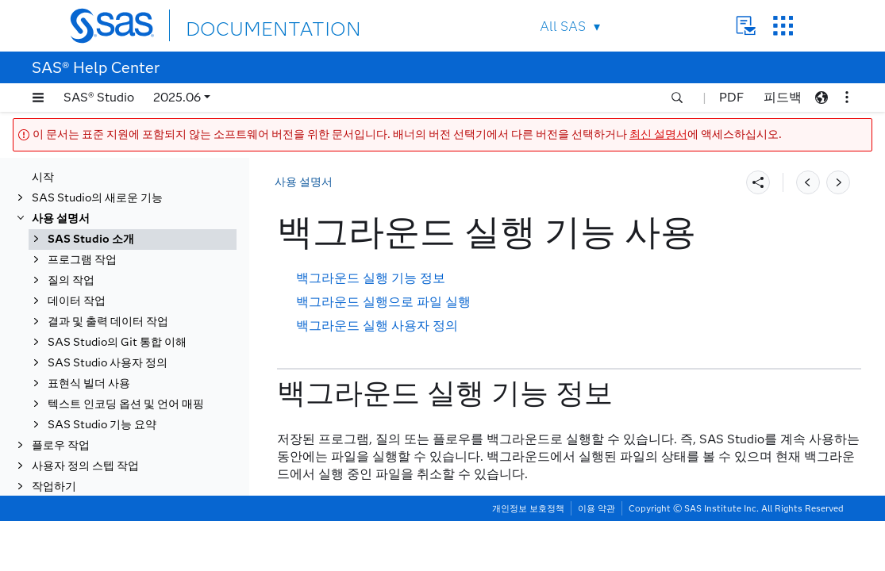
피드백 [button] (783, 97)
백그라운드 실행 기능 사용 (128, 356)
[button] (38, 97)
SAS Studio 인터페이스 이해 (134, 239)
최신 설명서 (658, 134)
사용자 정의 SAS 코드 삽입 (129, 529)
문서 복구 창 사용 (105, 432)
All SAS (563, 26)
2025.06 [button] (177, 97)
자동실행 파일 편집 (110, 488)
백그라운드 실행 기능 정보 (370, 278)
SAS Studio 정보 (105, 183)
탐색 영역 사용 (99, 294)
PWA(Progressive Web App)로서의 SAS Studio (144, 211)
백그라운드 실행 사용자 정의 (377, 325)
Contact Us (746, 26)
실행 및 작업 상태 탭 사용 (125, 377)
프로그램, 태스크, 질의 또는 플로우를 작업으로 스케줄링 (143, 460)
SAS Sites (783, 26)
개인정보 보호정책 (528, 558)
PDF (731, 97)
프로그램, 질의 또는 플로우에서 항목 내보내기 (140, 405)
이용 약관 (596, 558)
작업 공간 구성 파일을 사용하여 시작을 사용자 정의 (140, 267)
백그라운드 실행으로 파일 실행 (383, 301)
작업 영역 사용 (99, 315)
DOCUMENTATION (244, 25)
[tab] (148, 357)
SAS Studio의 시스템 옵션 (128, 508)
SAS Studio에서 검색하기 (127, 336)
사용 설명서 (304, 182)
